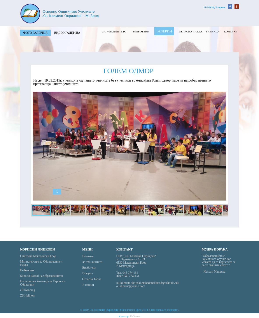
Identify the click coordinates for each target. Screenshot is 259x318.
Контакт (230, 31)
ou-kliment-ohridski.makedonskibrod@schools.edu (147, 282)
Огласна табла (190, 31)
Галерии (164, 31)
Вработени (141, 31)
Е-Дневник (27, 270)
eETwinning (27, 290)
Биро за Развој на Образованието (41, 275)
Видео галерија (67, 32)
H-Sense (135, 316)
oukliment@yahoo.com (130, 286)
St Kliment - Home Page (59, 13)
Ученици (212, 31)
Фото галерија (35, 32)
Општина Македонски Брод (38, 256)
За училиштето (114, 31)
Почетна (87, 256)
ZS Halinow (27, 295)
